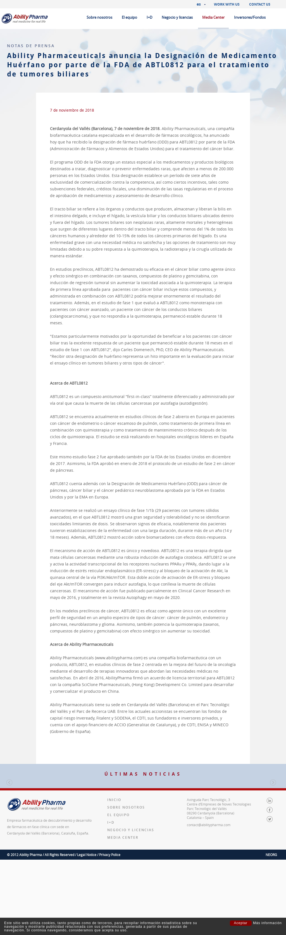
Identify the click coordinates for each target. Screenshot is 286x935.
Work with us (227, 4)
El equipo (129, 17)
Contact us (259, 4)
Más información (267, 923)
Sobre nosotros (99, 17)
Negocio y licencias (177, 17)
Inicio (114, 875)
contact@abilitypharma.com (208, 900)
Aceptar (240, 923)
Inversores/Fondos (250, 17)
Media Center (213, 17)
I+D (149, 17)
